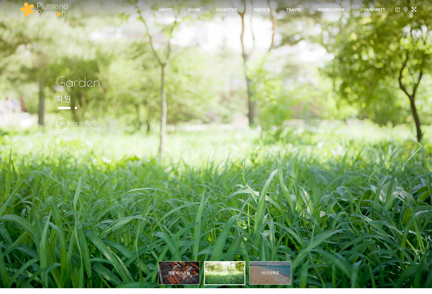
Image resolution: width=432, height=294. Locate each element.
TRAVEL (293, 10)
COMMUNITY (373, 10)
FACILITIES (226, 10)
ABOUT (165, 10)
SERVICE (262, 10)
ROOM (194, 10)
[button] (415, 147)
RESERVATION (331, 10)
